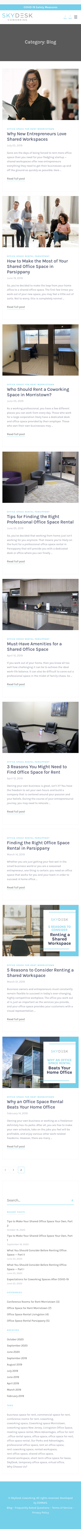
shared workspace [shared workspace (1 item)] (18, 1458)
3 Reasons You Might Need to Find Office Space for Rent (37, 769)
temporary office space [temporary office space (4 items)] (33, 1462)
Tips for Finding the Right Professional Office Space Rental (40, 519)
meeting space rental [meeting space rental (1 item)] (20, 1432)
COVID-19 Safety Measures (40, 7)
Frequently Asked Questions (32, 1507)
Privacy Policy (40, 1512)
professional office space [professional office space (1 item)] (22, 1445)
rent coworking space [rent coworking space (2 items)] (20, 1449)
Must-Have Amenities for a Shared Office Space (34, 646)
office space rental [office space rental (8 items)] (18, 1440)
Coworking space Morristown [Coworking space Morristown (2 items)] (47, 1423)
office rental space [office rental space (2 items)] (19, 1436)
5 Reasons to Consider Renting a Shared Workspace (40, 972)
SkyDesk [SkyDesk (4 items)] (12, 1462)
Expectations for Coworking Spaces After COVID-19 (38, 1279)
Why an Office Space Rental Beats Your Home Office (35, 1104)
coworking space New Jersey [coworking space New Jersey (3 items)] (24, 1427)
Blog (9, 1507)
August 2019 (14, 1364)
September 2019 (17, 1358)
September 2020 (17, 1345)
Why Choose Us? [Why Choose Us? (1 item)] (17, 1466)
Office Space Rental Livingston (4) (28, 1314)
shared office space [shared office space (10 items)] (41, 1453)
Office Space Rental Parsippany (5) (28, 1320)
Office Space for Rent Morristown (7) (29, 1308)
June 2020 (13, 1352)
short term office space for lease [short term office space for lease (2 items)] (51, 1458)
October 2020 (15, 1339)
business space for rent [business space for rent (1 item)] (21, 1414)
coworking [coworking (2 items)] (46, 1419)
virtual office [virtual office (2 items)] (56, 1462)
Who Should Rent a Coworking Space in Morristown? (38, 392)
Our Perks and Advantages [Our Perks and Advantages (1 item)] (47, 1440)
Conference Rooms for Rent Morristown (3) (33, 1301)
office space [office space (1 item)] (39, 1436)
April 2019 (13, 1383)
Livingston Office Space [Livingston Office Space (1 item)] (57, 1427)
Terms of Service (62, 1507)
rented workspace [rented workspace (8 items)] (46, 1449)
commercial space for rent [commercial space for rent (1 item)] (53, 1414)
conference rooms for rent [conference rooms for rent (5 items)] (23, 1419)
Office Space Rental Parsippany (28, 256)
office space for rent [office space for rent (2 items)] (60, 1436)
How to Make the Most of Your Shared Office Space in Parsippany (37, 266)
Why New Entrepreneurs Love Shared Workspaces (36, 136)
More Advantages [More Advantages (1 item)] (45, 1432)
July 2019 (12, 1371)
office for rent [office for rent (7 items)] (65, 1432)
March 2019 (14, 1389)
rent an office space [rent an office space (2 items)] (51, 1445)
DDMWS (42, 1502)
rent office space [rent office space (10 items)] (17, 1453)
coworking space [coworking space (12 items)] (17, 1423)
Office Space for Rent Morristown (30, 129)
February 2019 (15, 1396)
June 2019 (13, 1377)
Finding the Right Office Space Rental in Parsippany (38, 845)
